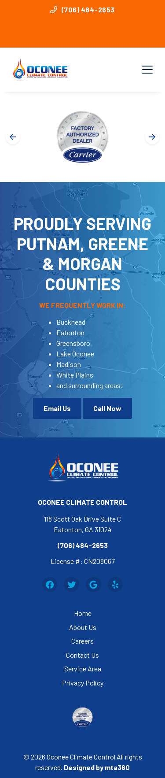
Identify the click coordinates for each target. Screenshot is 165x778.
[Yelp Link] (115, 585)
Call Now (107, 408)
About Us (82, 627)
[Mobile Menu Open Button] (147, 69)
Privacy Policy (82, 682)
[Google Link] (93, 585)
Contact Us (82, 655)
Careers (82, 641)
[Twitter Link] (71, 585)
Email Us (57, 408)
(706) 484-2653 (82, 9)
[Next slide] (152, 137)
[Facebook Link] (50, 585)
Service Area (82, 668)
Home (83, 613)
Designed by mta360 (97, 767)
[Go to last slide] (13, 137)
